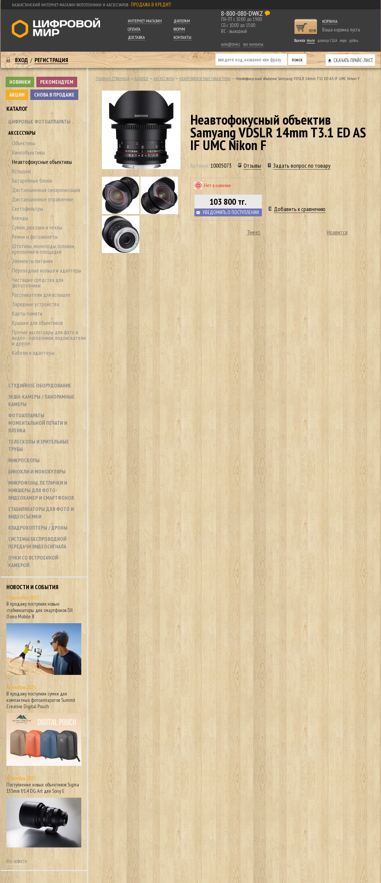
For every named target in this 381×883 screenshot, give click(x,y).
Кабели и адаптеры (33, 353)
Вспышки (21, 171)
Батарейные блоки (32, 180)
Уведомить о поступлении (231, 212)
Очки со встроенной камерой (33, 561)
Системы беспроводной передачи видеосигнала (37, 543)
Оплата (134, 29)
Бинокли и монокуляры (37, 471)
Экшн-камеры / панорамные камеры (41, 400)
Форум (179, 29)
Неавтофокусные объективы (42, 162)
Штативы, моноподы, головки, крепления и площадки (43, 249)
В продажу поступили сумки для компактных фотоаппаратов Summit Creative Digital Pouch (40, 700)
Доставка (136, 37)
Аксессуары (22, 133)
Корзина (330, 21)
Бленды (20, 218)
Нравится (337, 232)
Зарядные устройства (35, 304)
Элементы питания (32, 261)
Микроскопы (24, 460)
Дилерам (181, 21)
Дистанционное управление (42, 199)
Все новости (16, 861)
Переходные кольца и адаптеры (46, 270)
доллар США (327, 40)
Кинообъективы (28, 152)
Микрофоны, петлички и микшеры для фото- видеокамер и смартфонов (41, 490)
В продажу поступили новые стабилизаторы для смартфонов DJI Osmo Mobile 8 (39, 610)
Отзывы (252, 165)
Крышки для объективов (37, 323)
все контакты (253, 44)
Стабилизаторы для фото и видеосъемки (41, 513)
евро (343, 40)
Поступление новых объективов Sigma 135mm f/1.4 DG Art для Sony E (42, 787)
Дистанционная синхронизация (46, 190)
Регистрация (51, 60)
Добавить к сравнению (300, 209)
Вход (21, 60)
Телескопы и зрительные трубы (38, 445)
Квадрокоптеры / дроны (37, 527)
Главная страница (113, 78)
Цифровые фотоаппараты (39, 121)
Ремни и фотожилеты (35, 237)
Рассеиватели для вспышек (41, 295)
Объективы (23, 143)
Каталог (17, 108)
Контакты (182, 37)
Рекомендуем (56, 82)
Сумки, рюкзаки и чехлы (37, 227)
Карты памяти (27, 313)
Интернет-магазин (145, 21)
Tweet (253, 232)
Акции (16, 94)
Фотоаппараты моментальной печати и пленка (37, 423)
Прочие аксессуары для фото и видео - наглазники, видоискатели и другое (49, 337)
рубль (353, 40)
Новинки (19, 82)
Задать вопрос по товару (301, 165)
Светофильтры (27, 208)
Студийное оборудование (39, 385)
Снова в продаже (54, 94)
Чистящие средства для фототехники (37, 282)
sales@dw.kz (230, 44)
